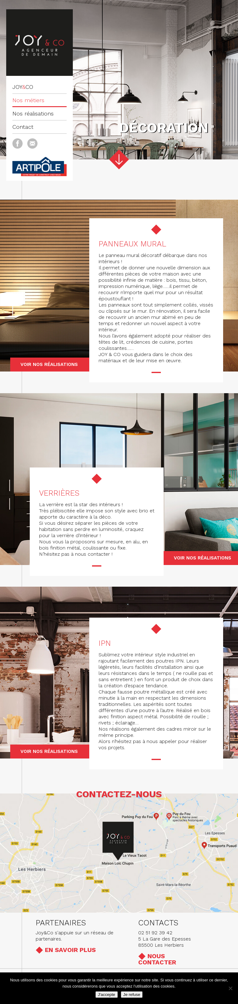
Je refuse (131, 994)
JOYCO (22, 87)
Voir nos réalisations (49, 364)
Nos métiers (28, 100)
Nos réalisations (33, 113)
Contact (22, 127)
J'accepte (106, 994)
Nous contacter (157, 959)
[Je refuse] (230, 988)
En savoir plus (70, 950)
